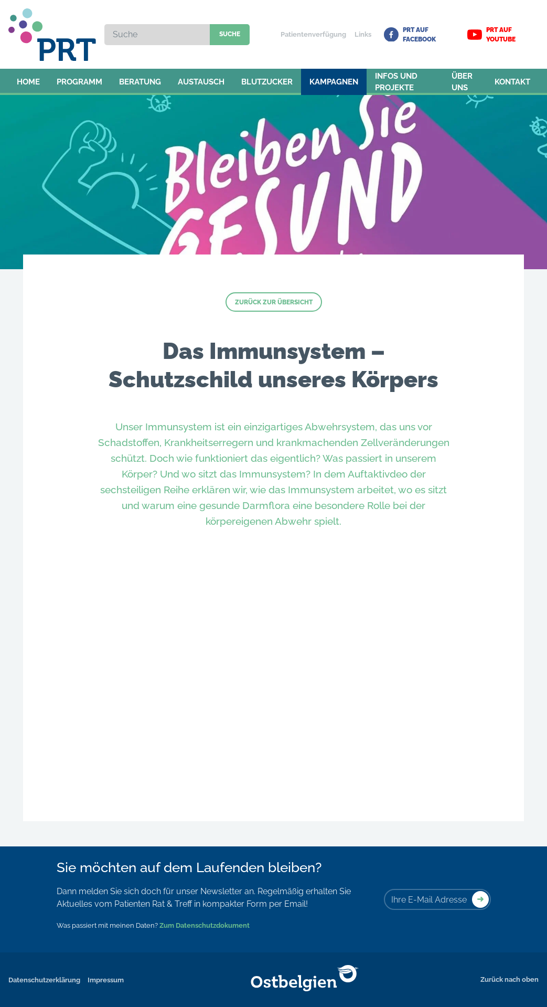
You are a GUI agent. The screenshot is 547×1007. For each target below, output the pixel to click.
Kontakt (512, 82)
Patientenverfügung (313, 34)
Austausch (201, 82)
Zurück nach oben (509, 979)
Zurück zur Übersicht (274, 302)
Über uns (462, 82)
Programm (79, 82)
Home (28, 82)
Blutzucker (267, 82)
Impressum (106, 980)
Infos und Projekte (396, 82)
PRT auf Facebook (410, 34)
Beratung (140, 82)
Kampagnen (333, 82)
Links (363, 34)
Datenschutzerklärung (44, 980)
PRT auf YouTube (491, 34)
